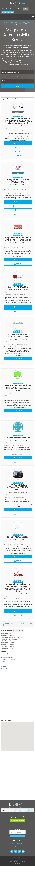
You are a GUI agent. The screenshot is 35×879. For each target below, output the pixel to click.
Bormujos (5, 668)
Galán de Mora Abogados (17, 537)
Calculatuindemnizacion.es (18, 437)
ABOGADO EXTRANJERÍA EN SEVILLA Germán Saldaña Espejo (18, 388)
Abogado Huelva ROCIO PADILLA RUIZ (18, 180)
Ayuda (11, 8)
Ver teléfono (18, 147)
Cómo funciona (5, 8)
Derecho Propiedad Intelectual (10, 646)
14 (21, 623)
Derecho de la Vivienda (8, 642)
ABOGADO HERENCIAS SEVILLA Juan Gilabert (18, 335)
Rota (4, 661)
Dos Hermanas (6, 655)
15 (23, 623)
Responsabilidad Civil (8, 644)
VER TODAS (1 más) (18, 630)
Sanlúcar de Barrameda (9, 659)
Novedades (17, 829)
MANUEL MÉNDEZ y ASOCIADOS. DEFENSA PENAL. (18, 487)
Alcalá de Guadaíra (7, 663)
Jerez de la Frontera (8, 654)
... (19, 623)
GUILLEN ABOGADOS (18, 287)
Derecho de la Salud (7, 648)
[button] (24, 729)
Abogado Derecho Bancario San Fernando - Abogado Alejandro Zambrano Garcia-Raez (18, 587)
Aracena (5, 664)
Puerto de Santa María (8, 657)
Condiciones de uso (16, 859)
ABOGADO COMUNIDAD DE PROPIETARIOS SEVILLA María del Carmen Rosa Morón (18, 121)
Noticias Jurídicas (18, 8)
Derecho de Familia (7, 633)
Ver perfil (18, 155)
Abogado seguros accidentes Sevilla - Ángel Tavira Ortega (18, 238)
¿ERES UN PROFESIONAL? (7, 12)
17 (28, 623)
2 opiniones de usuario (18, 283)
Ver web (18, 151)
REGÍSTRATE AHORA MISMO (17, 820)
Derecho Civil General (8, 635)
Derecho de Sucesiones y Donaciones (12, 637)
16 (26, 623)
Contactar (18, 143)
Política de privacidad (16, 857)
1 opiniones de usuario (18, 114)
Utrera (4, 666)
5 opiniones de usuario (18, 233)
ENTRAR (26, 8)
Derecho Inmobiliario (7, 641)
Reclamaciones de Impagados (10, 639)
